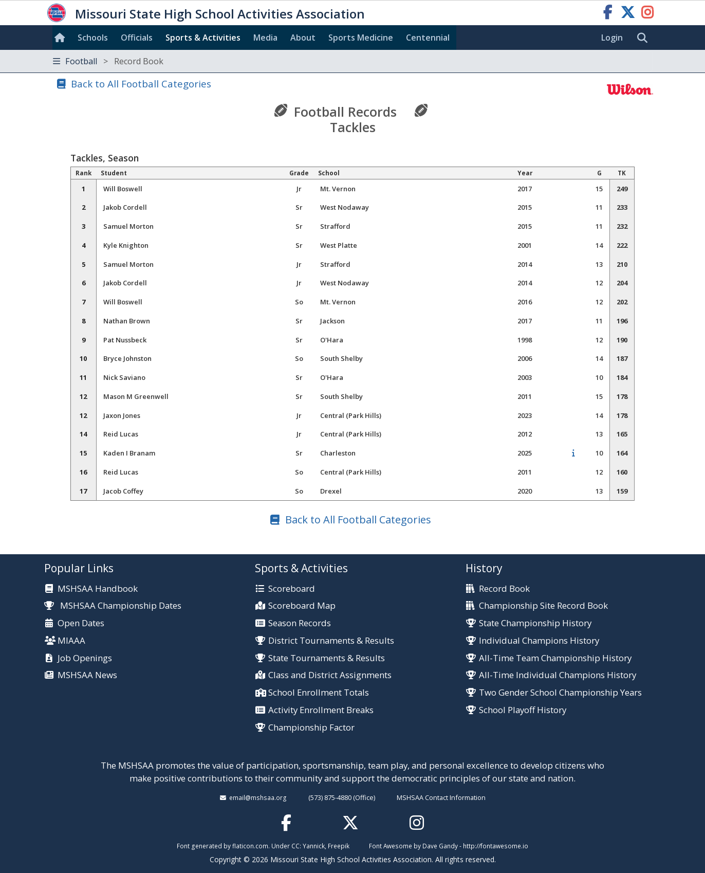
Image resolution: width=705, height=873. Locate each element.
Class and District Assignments (330, 675)
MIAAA (71, 641)
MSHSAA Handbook (98, 589)
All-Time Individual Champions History (557, 675)
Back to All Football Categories (141, 83)
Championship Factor (311, 728)
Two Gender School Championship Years (560, 693)
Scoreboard (291, 589)
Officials (137, 37)
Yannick (314, 846)
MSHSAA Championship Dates (112, 605)
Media (265, 37)
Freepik (338, 846)
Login (612, 37)
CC (295, 846)
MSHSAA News (87, 675)
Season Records (299, 623)
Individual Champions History (539, 641)
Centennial (428, 37)
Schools (93, 37)
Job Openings (85, 658)
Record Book (504, 589)
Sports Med (360, 37)
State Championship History (535, 623)
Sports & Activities (202, 37)
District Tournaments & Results (331, 641)
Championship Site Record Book (543, 606)
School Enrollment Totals (318, 693)
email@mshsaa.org (258, 797)
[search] (644, 38)
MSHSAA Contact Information (441, 797)
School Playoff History (522, 710)
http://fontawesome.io (495, 846)
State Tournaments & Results (326, 658)
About (303, 37)
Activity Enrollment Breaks (321, 710)
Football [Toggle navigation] (108, 61)
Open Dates (81, 623)
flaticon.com (250, 846)
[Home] (61, 37)
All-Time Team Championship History (555, 658)
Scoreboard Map (302, 606)
